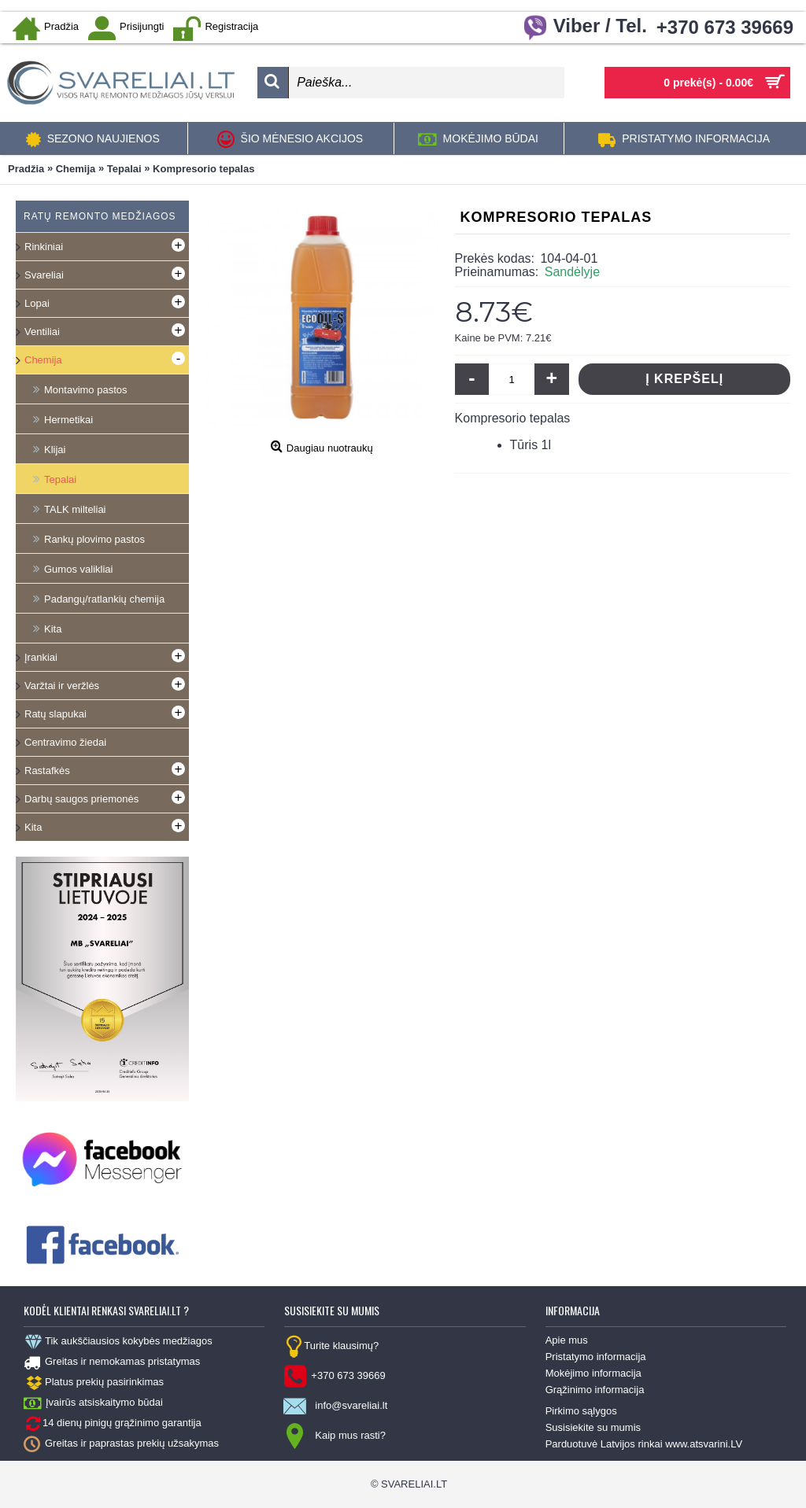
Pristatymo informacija (595, 1356)
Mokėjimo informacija (593, 1373)
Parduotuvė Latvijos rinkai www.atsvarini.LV (644, 1444)
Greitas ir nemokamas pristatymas (112, 1362)
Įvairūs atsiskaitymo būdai (93, 1403)
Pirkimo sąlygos (581, 1411)
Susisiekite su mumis (593, 1427)
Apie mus (566, 1340)
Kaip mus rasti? (335, 1436)
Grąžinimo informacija (595, 1390)
